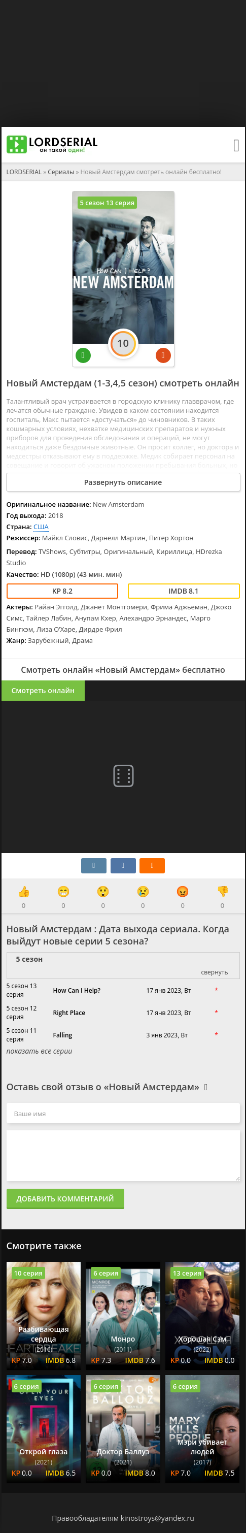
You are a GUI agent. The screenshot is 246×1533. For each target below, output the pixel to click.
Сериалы (61, 172)
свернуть (214, 972)
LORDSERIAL (24, 172)
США (41, 526)
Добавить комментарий (65, 1198)
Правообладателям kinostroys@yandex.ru (123, 1518)
